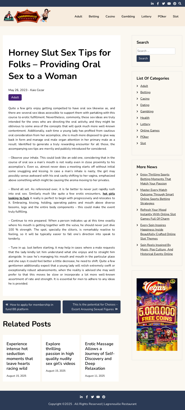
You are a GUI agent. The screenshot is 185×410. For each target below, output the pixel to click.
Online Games (150, 130)
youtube (169, 3)
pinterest (175, 3)
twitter (163, 3)
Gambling (128, 16)
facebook (158, 3)
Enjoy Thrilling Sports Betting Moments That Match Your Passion (155, 179)
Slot (175, 16)
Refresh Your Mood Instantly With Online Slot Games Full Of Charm (158, 214)
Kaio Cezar (37, 90)
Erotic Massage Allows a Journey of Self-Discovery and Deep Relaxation (100, 356)
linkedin (152, 3)
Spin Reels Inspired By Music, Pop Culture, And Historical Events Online (156, 249)
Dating (144, 105)
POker (162, 16)
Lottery (146, 16)
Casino (110, 16)
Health (144, 118)
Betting (94, 16)
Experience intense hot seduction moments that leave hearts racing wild (20, 356)
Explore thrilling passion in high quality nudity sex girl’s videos (60, 354)
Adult (78, 16)
